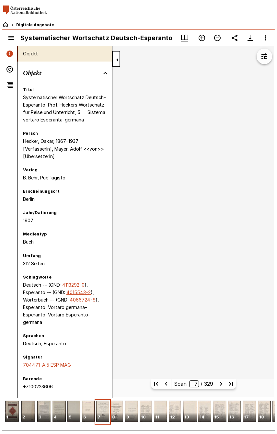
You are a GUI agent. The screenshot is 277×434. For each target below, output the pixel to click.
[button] (12, 412)
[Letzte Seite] (231, 384)
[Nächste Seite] (221, 384)
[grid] (138, 414)
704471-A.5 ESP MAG (47, 365)
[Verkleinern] (217, 38)
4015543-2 (78, 292)
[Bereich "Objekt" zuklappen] (105, 73)
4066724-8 (83, 300)
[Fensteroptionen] (265, 38)
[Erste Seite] (156, 384)
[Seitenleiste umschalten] (11, 38)
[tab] (9, 54)
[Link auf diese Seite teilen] (234, 38)
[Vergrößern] (202, 38)
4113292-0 (73, 285)
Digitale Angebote (35, 24)
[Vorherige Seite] (166, 384)
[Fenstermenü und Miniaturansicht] (184, 38)
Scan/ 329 (193, 383)
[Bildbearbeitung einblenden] (264, 56)
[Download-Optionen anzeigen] (250, 38)
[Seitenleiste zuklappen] (117, 60)
